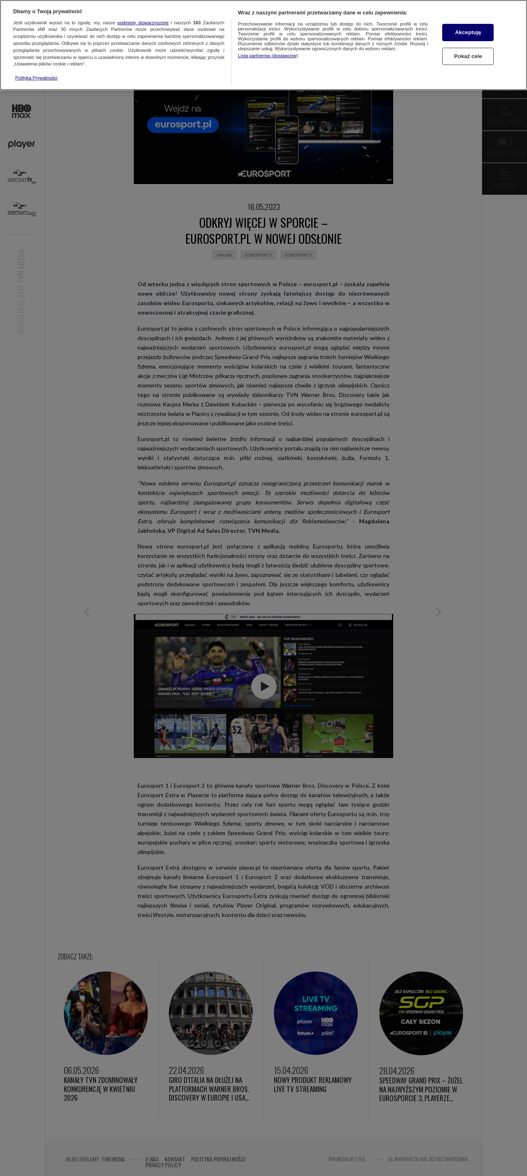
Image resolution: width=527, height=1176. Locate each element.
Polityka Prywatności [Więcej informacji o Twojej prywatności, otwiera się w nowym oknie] (36, 77)
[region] (263, 45)
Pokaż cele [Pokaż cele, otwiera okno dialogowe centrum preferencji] (468, 56)
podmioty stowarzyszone (143, 22)
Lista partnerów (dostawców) (268, 55)
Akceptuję (468, 32)
